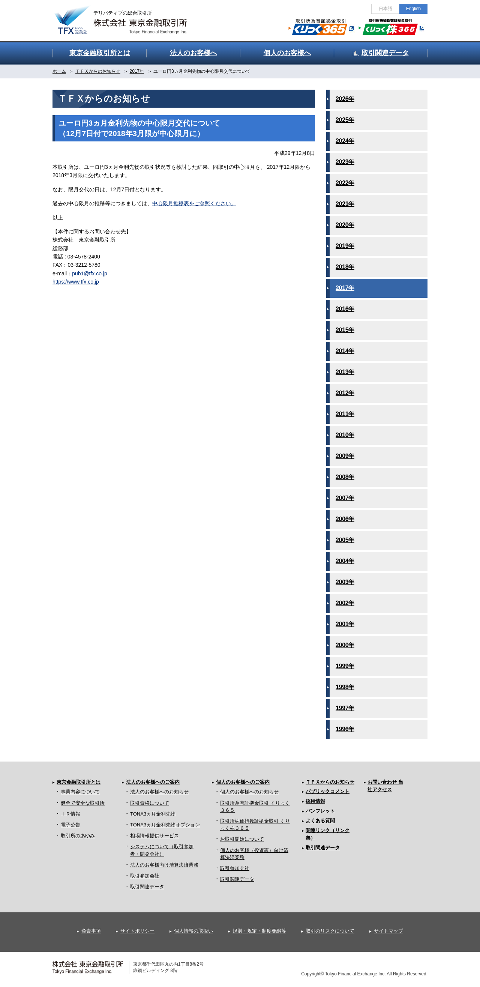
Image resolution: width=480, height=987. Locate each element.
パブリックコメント (328, 791)
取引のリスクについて (330, 931)
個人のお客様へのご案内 (243, 782)
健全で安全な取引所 (83, 803)
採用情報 (315, 801)
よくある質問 (320, 820)
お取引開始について (242, 839)
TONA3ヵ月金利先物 (153, 814)
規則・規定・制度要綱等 (259, 931)
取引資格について (149, 803)
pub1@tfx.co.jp (89, 273)
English (413, 8)
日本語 (385, 8)
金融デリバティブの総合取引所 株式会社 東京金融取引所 (127, 15)
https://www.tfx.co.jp (75, 282)
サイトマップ (388, 931)
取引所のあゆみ (78, 835)
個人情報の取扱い (193, 931)
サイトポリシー (137, 931)
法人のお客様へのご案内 (153, 782)
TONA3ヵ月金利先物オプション (165, 825)
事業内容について (80, 792)
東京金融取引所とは (78, 782)
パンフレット (320, 811)
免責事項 (91, 931)
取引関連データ (147, 886)
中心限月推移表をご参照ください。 (194, 203)
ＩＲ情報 (70, 814)
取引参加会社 (144, 876)
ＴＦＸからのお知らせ (330, 782)
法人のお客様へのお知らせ (159, 792)
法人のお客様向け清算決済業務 (164, 865)
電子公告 (70, 825)
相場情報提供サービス (154, 835)
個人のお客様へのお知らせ (249, 792)
